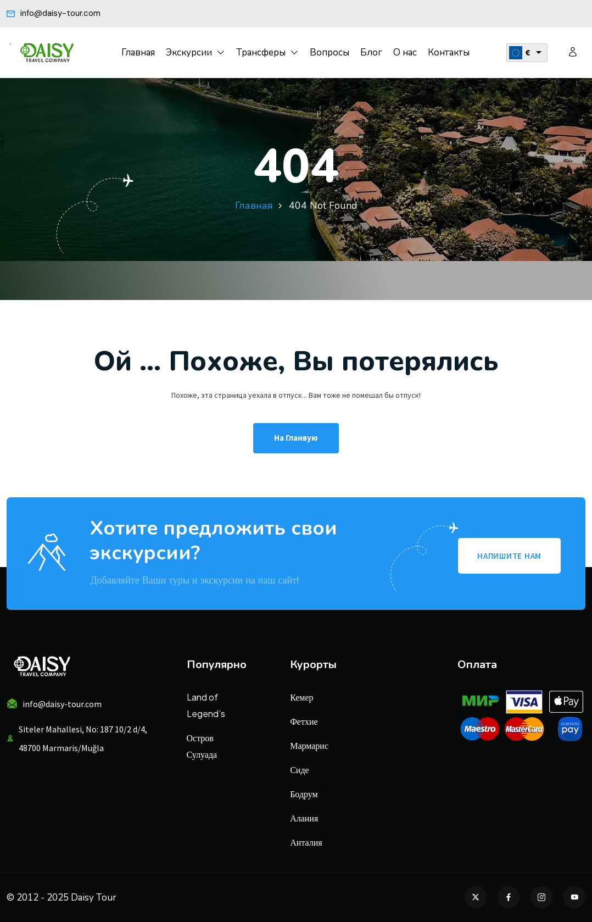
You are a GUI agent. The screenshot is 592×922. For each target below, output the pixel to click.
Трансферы (261, 52)
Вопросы (329, 52)
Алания (304, 818)
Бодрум (304, 793)
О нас (405, 52)
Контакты (449, 52)
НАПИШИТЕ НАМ (509, 556)
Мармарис (309, 745)
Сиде (299, 769)
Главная (138, 52)
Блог (371, 52)
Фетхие (303, 721)
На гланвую (296, 437)
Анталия (306, 842)
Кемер (301, 697)
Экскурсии (189, 52)
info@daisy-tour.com (53, 13)
